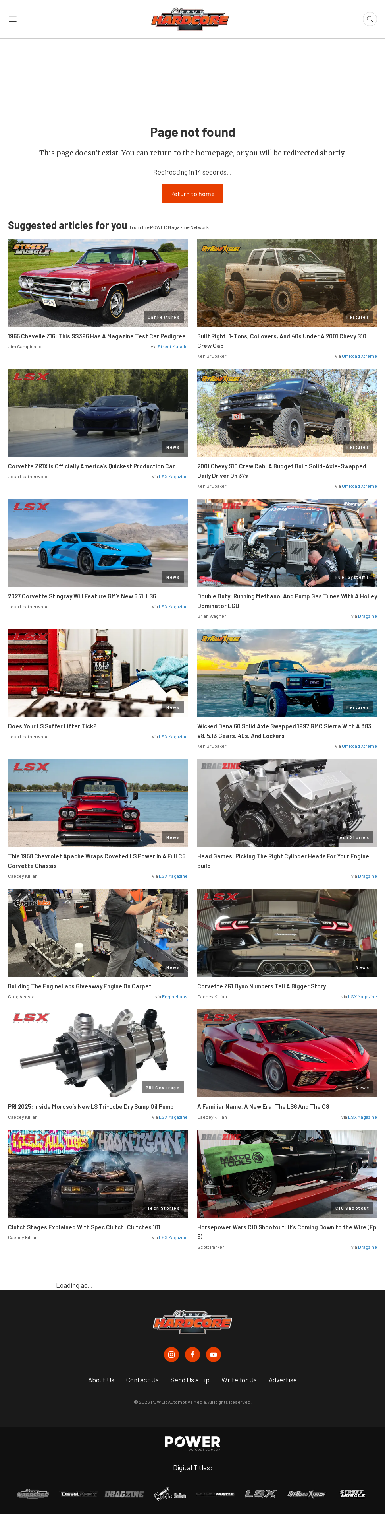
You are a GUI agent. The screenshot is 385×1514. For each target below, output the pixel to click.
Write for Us (239, 1380)
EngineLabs (175, 996)
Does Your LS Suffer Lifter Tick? (53, 726)
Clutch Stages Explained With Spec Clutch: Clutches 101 (84, 1227)
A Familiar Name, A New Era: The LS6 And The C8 (263, 1106)
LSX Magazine (173, 476)
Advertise (283, 1380)
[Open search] (370, 19)
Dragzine (367, 616)
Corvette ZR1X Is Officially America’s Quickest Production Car (91, 466)
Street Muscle (173, 346)
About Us (101, 1380)
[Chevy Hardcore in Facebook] (192, 1354)
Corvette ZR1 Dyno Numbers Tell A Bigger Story (261, 986)
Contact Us (142, 1380)
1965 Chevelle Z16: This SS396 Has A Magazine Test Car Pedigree (97, 336)
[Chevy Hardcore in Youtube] (213, 1354)
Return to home (192, 193)
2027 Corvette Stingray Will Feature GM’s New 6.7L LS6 (82, 596)
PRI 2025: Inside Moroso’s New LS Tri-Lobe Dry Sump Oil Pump (91, 1106)
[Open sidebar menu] (12, 19)
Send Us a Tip (190, 1380)
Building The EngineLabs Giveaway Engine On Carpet (80, 986)
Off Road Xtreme (359, 356)
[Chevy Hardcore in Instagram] (171, 1354)
